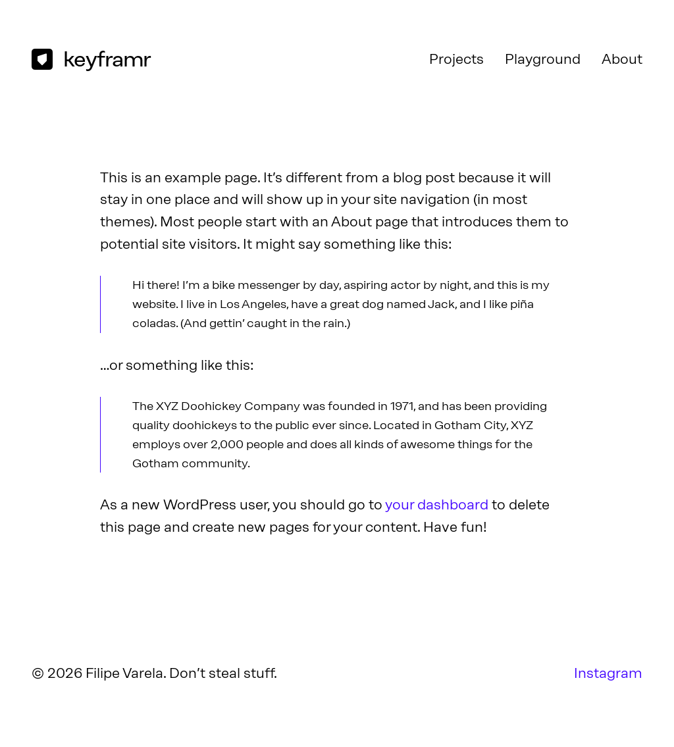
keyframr (107, 59)
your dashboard (436, 504)
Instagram (608, 673)
